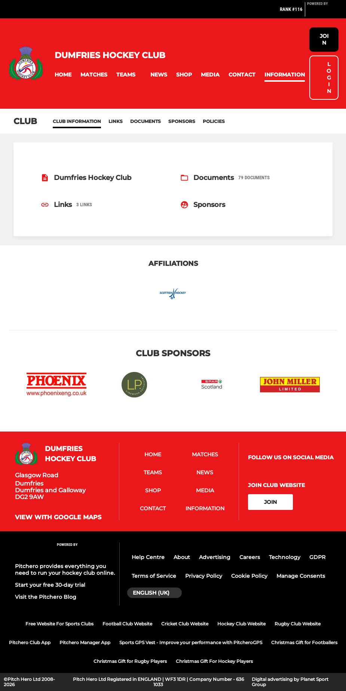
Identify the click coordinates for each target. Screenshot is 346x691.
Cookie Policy (249, 576)
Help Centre (148, 557)
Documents (145, 121)
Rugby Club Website (298, 624)
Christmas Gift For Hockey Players (214, 661)
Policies (214, 121)
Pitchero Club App (29, 642)
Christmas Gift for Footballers (304, 642)
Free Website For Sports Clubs (59, 624)
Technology (284, 557)
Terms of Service (154, 576)
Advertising (214, 557)
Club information (77, 121)
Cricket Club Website (184, 624)
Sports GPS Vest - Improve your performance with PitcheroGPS (190, 642)
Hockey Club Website (241, 624)
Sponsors (181, 121)
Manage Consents (300, 576)
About (182, 557)
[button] (63, 74)
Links (115, 121)
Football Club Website (127, 624)
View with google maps (58, 517)
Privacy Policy (203, 576)
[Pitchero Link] (322, 12)
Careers (249, 557)
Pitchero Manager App (84, 642)
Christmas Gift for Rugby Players (130, 661)
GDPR (317, 557)
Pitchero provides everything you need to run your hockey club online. (65, 569)
